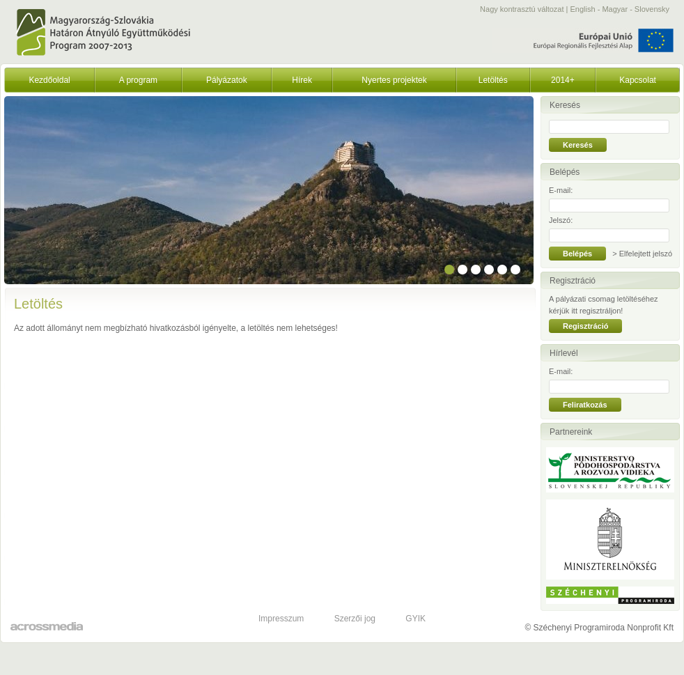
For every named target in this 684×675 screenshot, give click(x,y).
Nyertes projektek (394, 80)
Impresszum (281, 618)
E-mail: (561, 190)
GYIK (415, 618)
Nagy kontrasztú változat (521, 9)
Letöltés (493, 80)
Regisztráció (585, 326)
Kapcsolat (637, 80)
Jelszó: (561, 220)
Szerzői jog (354, 618)
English (583, 9)
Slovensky (652, 9)
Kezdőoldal (49, 80)
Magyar (615, 9)
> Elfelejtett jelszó (642, 253)
